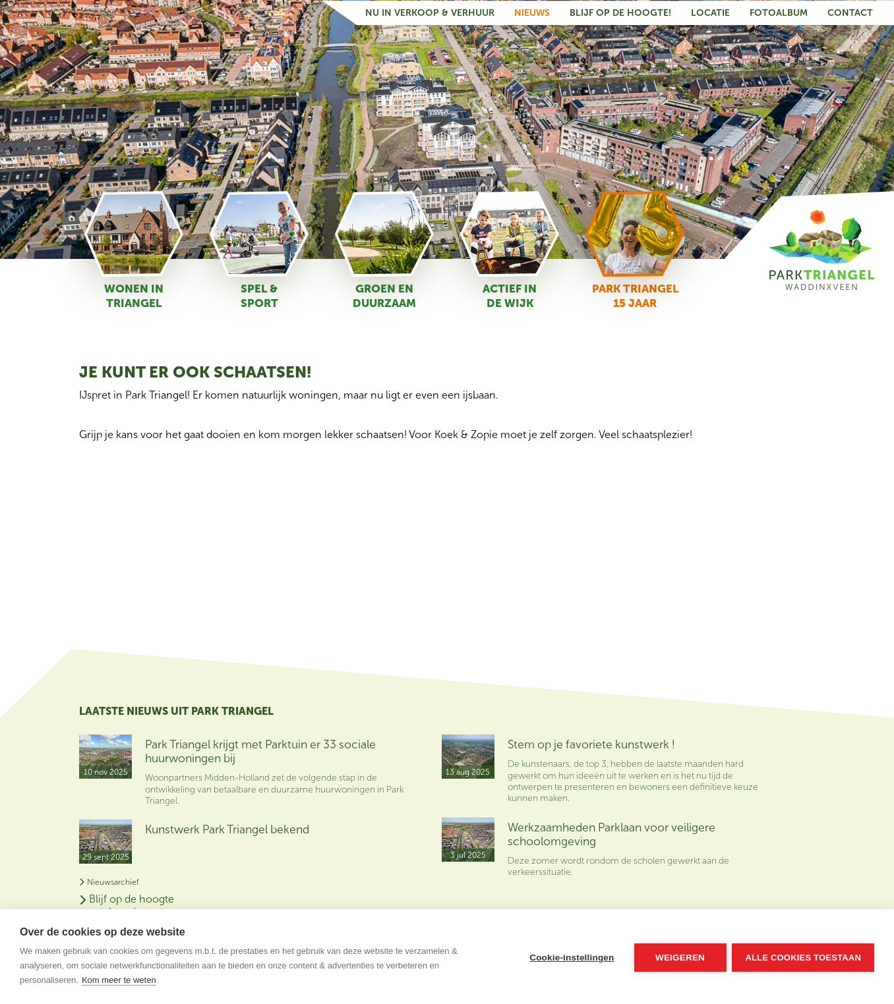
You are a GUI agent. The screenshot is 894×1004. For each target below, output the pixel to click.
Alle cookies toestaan (803, 957)
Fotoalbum (779, 12)
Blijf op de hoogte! (620, 12)
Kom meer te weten (119, 980)
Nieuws (532, 12)
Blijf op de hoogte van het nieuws (757, 745)
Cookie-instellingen (571, 957)
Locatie (710, 12)
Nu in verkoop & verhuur (429, 12)
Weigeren (679, 957)
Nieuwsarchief (109, 880)
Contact (850, 12)
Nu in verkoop (749, 778)
